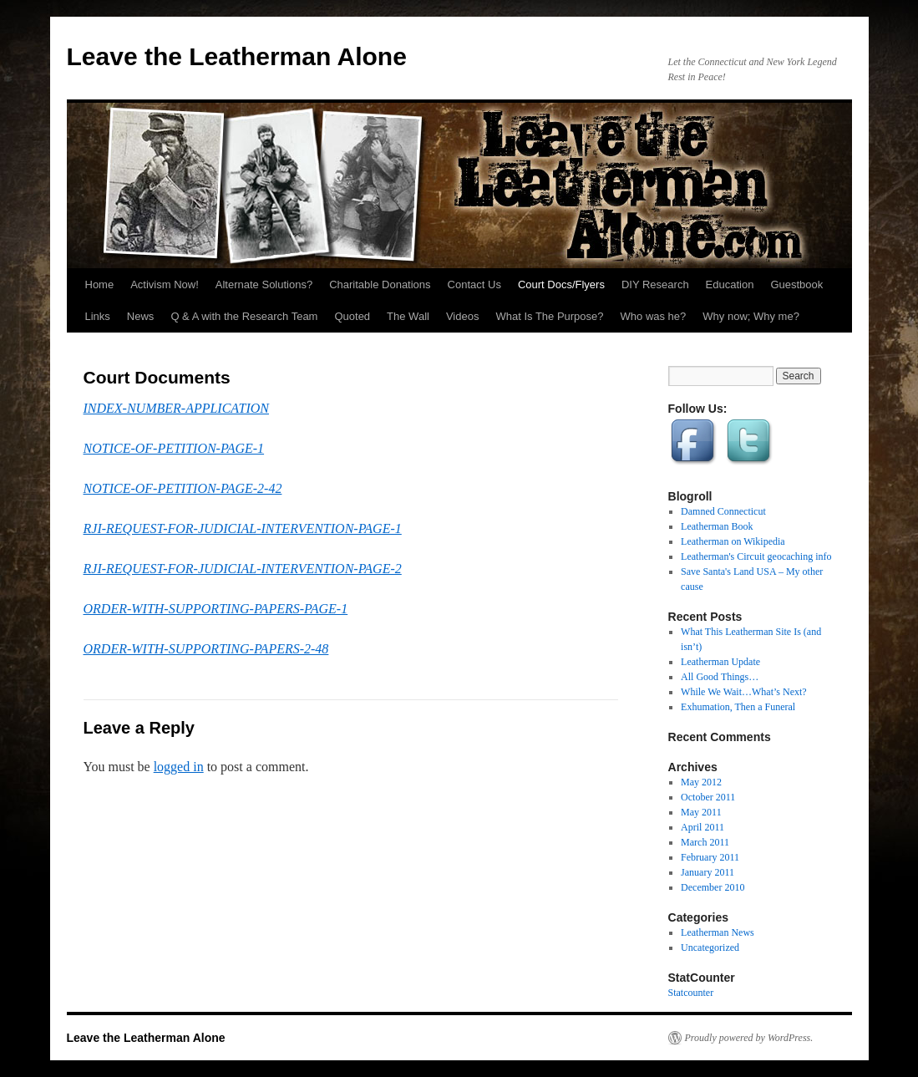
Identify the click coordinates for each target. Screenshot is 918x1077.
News (141, 316)
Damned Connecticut (723, 511)
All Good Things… (719, 677)
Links (97, 316)
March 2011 (705, 842)
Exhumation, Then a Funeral (738, 707)
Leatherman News (717, 932)
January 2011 (707, 872)
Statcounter (691, 992)
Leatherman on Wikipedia (733, 541)
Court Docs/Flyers (561, 284)
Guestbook (796, 284)
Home (99, 284)
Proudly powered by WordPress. (749, 1038)
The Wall (408, 316)
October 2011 (708, 797)
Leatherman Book (717, 526)
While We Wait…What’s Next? (744, 692)
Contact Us (474, 284)
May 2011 (701, 812)
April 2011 (702, 827)
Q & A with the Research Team (243, 316)
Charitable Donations (379, 284)
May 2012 (701, 782)
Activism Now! (164, 284)
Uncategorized (710, 947)
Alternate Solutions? (264, 284)
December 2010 (712, 887)
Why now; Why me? (750, 316)
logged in (179, 766)
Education (730, 284)
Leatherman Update (720, 662)
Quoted (352, 316)
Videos (462, 316)
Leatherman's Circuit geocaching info (756, 556)
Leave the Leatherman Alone (237, 56)
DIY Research (655, 284)
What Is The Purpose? (549, 316)
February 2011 (710, 857)
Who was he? (654, 316)
